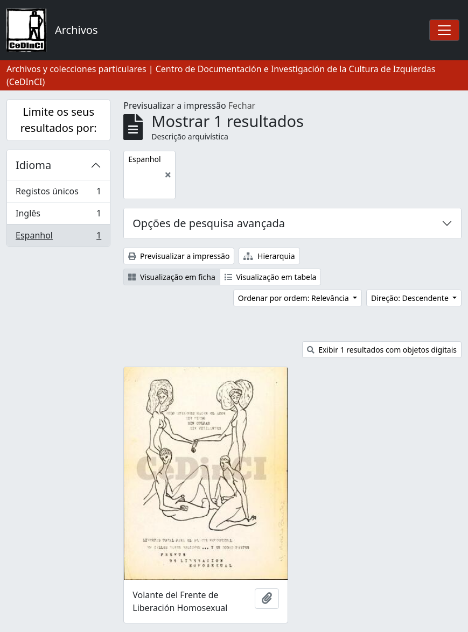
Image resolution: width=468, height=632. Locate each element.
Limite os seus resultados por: (58, 119)
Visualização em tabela (271, 277)
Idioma (33, 165)
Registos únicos (58, 193)
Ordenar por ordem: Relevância (294, 298)
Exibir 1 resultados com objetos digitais (382, 350)
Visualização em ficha (171, 277)
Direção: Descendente (411, 298)
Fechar (241, 105)
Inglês (58, 215)
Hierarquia (269, 256)
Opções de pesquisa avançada (208, 223)
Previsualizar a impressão (178, 256)
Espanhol (58, 237)
